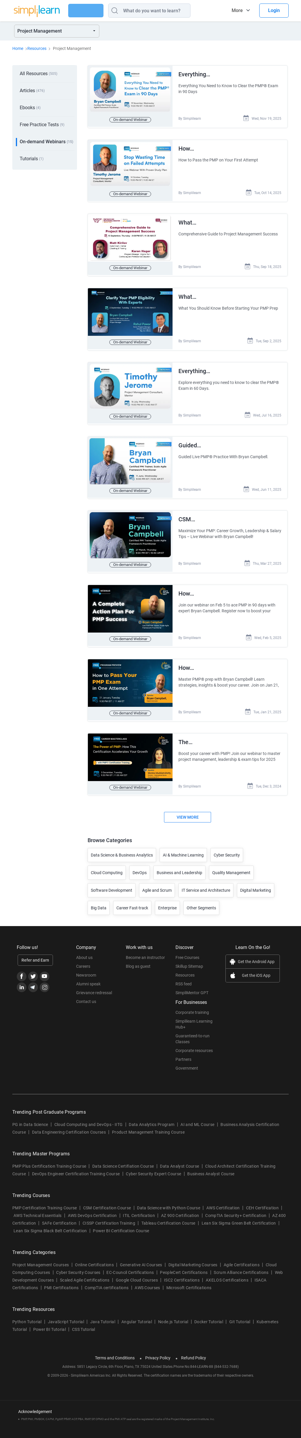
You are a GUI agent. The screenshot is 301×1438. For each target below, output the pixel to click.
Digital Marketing (255, 882)
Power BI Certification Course (121, 1222)
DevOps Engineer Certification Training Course (76, 1166)
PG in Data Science (30, 1116)
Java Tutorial (102, 1313)
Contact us (86, 993)
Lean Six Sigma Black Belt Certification (50, 1222)
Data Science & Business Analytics (122, 847)
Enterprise (167, 900)
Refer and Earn (35, 952)
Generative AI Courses (141, 1257)
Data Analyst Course (179, 1158)
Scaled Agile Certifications (85, 1272)
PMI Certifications (61, 1279)
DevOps (140, 864)
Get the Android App (256, 953)
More (237, 10)
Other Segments (201, 900)
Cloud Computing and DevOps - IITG (88, 1116)
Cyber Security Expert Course (153, 1166)
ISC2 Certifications (182, 1272)
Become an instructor (145, 949)
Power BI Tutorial (49, 1321)
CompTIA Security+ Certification (236, 1207)
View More (188, 809)
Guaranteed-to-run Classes (192, 1031)
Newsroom (86, 967)
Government (186, 1060)
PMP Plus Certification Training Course (49, 1158)
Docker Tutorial (208, 1313)
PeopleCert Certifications (184, 1264)
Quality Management (231, 864)
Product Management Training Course (148, 1124)
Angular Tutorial (136, 1313)
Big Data (98, 900)
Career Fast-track (132, 900)
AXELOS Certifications (227, 1272)
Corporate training (192, 1004)
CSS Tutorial (83, 1321)
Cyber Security (227, 847)
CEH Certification (262, 1200)
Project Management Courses (40, 1257)
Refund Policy (193, 1350)
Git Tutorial (239, 1313)
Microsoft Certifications (189, 1279)
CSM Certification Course (107, 1200)
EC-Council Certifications (130, 1264)
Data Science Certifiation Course (123, 1158)
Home (17, 48)
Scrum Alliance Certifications (241, 1264)
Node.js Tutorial (173, 1313)
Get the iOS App (256, 967)
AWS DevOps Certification (92, 1207)
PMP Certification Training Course (44, 1200)
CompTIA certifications (106, 1279)
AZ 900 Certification (180, 1207)
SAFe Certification (59, 1215)
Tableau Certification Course (168, 1215)
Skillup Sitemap (189, 958)
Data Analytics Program (151, 1116)
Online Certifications (94, 1257)
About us (84, 949)
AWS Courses (147, 1279)
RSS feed (183, 976)
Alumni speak (88, 976)
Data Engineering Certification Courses (69, 1124)
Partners (183, 1051)
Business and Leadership (179, 864)
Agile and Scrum (157, 882)
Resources (36, 48)
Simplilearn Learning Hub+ (194, 1016)
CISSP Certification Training (109, 1215)
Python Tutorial (27, 1313)
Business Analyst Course (210, 1166)
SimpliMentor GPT (191, 984)
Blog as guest (138, 958)
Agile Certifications (242, 1257)
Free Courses (187, 949)
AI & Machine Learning (183, 847)
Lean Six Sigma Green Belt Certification (239, 1215)
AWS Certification (223, 1200)
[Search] (162, 11)
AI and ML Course (197, 1116)
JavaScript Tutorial (66, 1313)
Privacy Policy (157, 1350)
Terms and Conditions (115, 1350)
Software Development (111, 882)
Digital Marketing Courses (193, 1257)
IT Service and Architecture (206, 882)
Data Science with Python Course (168, 1200)
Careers (83, 958)
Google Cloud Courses (137, 1272)
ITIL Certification (139, 1207)
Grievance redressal (94, 984)
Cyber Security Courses (78, 1264)
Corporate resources (194, 1042)
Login (274, 10)
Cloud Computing (107, 864)
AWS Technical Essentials (38, 1207)
